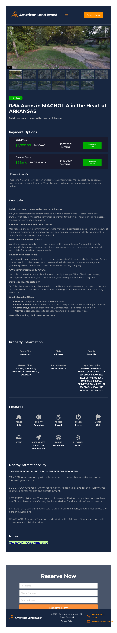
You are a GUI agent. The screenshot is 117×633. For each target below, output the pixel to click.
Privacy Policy (67, 621)
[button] (66, 15)
